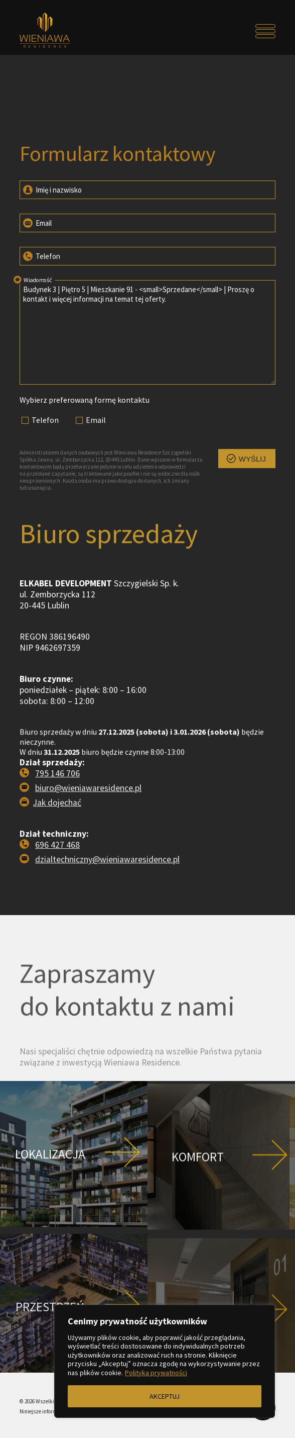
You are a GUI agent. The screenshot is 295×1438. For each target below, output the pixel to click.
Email (37, 222)
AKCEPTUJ (165, 1396)
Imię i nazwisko (52, 189)
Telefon (41, 255)
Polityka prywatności (156, 1372)
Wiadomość (32, 279)
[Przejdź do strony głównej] (52, 31)
